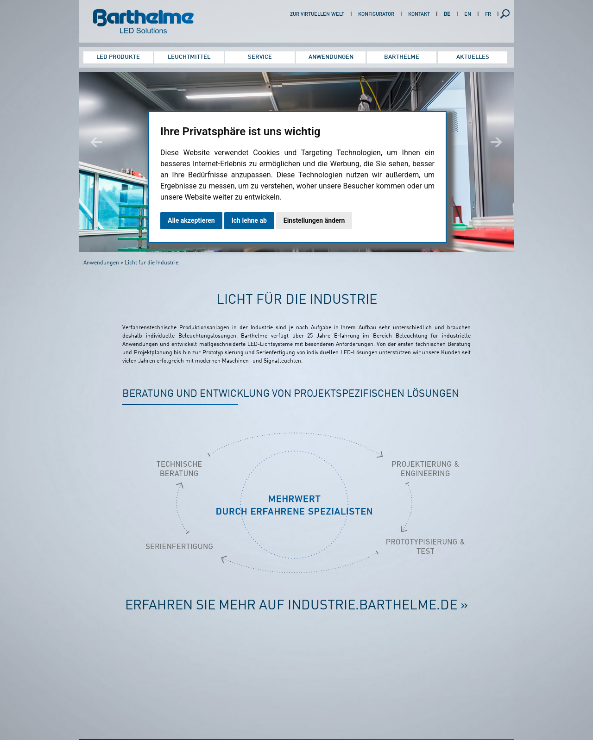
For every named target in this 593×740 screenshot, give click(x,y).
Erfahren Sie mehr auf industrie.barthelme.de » (296, 606)
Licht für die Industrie (151, 263)
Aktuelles (472, 57)
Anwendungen (331, 57)
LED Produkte (118, 57)
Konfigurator (376, 14)
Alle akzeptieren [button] (191, 220)
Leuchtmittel (189, 57)
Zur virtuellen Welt (317, 14)
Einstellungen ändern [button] (314, 220)
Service (260, 57)
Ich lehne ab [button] (249, 220)
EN (467, 14)
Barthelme (401, 57)
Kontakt (419, 14)
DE (447, 14)
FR (488, 14)
